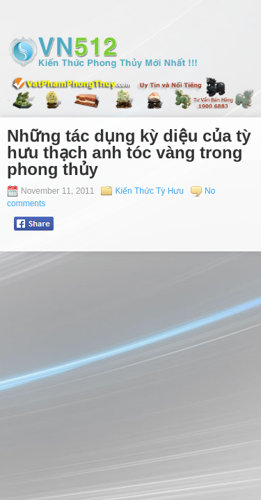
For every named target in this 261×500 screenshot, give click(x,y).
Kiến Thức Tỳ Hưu (149, 191)
